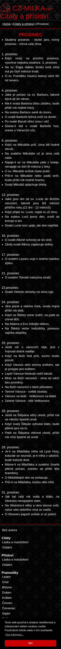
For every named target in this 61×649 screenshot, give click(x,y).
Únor (5, 582)
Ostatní (7, 547)
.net (32, 7)
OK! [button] (30, 643)
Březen (7, 587)
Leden (6, 577)
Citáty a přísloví (24, 16)
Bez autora (9, 530)
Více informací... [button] (14, 634)
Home (6, 24)
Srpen (6, 613)
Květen (7, 597)
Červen (7, 603)
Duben (6, 592)
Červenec (8, 608)
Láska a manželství (15, 542)
